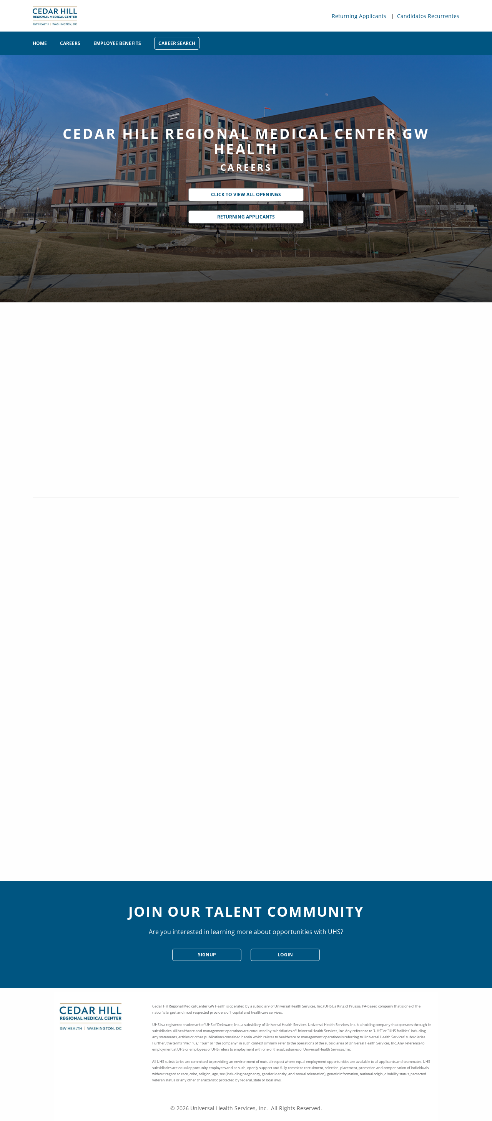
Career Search (176, 43)
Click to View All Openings (246, 194)
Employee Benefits (117, 43)
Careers (70, 43)
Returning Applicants (359, 16)
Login (285, 954)
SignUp (207, 954)
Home (40, 43)
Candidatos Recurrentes (428, 16)
